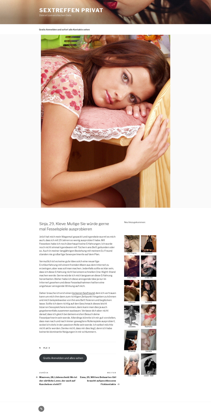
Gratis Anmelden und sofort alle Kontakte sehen (64, 29)
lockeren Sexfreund (83, 293)
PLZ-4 (46, 348)
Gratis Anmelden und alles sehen (63, 358)
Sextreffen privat (71, 10)
